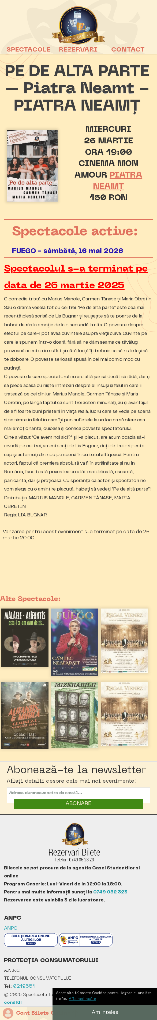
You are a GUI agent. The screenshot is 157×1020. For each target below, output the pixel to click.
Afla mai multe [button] (82, 999)
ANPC (10, 928)
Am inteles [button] (105, 1012)
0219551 (24, 986)
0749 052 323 (110, 892)
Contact (128, 50)
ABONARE (78, 803)
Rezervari (78, 50)
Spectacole (28, 50)
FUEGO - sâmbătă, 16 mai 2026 (67, 251)
